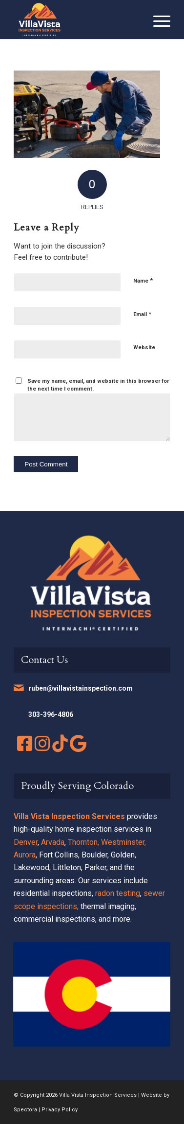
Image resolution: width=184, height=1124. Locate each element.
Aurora (25, 854)
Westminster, (123, 842)
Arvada (52, 842)
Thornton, (83, 842)
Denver (26, 842)
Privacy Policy (59, 1109)
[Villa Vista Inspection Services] (76, 19)
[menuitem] (156, 19)
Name (143, 280)
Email (142, 314)
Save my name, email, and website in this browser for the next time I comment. (98, 385)
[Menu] (156, 19)
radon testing (117, 893)
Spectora (25, 1109)
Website (144, 347)
